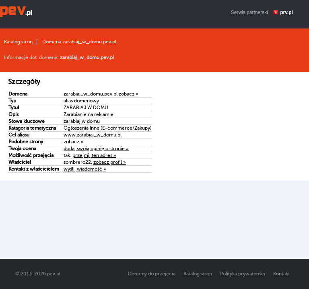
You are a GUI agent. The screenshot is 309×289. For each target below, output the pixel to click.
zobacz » (128, 94)
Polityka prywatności (242, 274)
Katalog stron (18, 42)
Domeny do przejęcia (151, 274)
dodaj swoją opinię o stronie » (96, 148)
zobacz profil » (109, 162)
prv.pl (286, 12)
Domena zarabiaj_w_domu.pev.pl (79, 42)
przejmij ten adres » (94, 155)
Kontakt (281, 274)
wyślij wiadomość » (85, 169)
